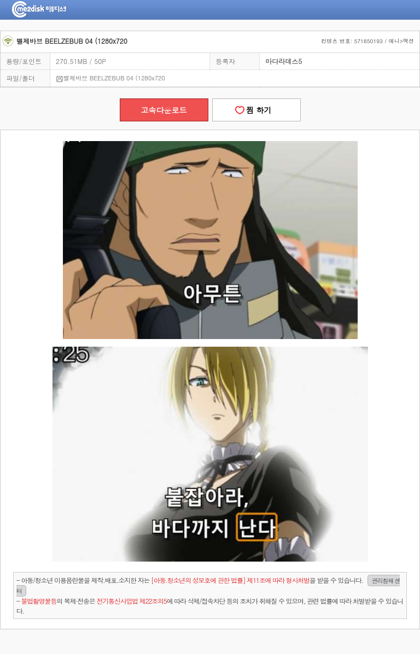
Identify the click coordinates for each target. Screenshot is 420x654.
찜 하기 (256, 109)
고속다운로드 (164, 109)
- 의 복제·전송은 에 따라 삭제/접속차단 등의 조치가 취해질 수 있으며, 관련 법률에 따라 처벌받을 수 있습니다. (209, 605)
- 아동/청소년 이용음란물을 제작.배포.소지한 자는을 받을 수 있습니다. (208, 585)
